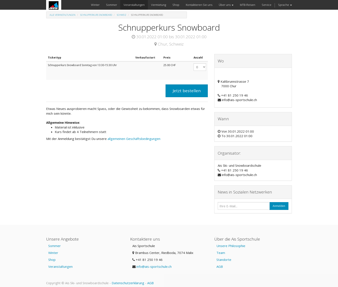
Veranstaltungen (60, 266)
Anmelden (279, 206)
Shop (52, 259)
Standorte (223, 259)
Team (220, 253)
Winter (53, 253)
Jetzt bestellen (187, 91)
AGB (219, 266)
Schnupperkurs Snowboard (96, 14)
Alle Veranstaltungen (62, 14)
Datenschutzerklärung (128, 283)
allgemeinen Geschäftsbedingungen (134, 138)
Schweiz (121, 14)
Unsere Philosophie (230, 246)
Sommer (54, 246)
